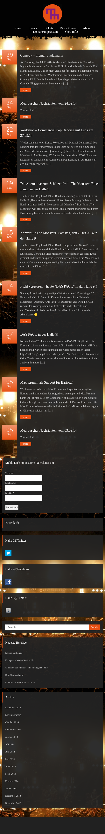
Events (33, 28)
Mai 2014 (10, 759)
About (87, 28)
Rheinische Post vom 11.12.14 (20, 682)
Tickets (48, 28)
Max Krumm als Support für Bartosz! (46, 382)
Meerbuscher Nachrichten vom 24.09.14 (48, 103)
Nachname (10, 483)
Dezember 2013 (13, 795)
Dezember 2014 (13, 707)
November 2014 (13, 715)
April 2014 (10, 766)
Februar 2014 (11, 781)
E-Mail (9, 492)
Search (94, 627)
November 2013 (13, 803)
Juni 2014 (10, 751)
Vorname (9, 473)
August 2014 (11, 737)
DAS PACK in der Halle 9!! (40, 334)
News (17, 28)
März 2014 (10, 773)
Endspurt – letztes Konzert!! (19, 660)
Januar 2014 (11, 788)
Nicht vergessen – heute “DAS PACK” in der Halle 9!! (58, 286)
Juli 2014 (9, 744)
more (25, 90)
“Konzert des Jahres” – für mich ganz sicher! (27, 667)
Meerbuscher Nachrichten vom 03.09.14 (48, 430)
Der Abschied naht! (14, 675)
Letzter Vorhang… (14, 653)
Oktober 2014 (12, 722)
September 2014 (13, 729)
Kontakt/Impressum (45, 31)
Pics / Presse (68, 28)
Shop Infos (71, 31)
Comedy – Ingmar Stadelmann (41, 55)
